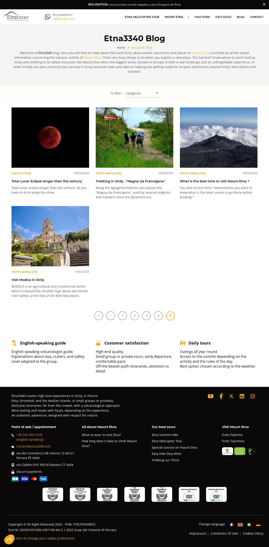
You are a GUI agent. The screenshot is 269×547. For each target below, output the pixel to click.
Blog (241, 17)
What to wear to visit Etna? (101, 435)
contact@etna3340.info (31, 446)
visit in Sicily (200, 53)
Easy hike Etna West (166, 454)
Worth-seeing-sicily (109, 173)
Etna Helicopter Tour (142, 17)
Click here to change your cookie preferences (41, 538)
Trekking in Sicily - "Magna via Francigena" (130, 181)
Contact (256, 17)
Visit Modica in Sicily (28, 280)
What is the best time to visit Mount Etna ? (214, 181)
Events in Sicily (21, 173)
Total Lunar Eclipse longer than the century (47, 181)
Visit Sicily (223, 17)
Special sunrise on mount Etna (174, 447)
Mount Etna (174, 17)
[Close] (264, 4)
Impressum (197, 533)
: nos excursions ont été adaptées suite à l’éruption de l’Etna (134, 4)
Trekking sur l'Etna (165, 460)
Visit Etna (202, 17)
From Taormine (233, 441)
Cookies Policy (253, 533)
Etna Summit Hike (165, 435)
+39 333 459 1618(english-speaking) (27, 437)
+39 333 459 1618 (64, 19)
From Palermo (232, 435)
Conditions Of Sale (224, 533)
